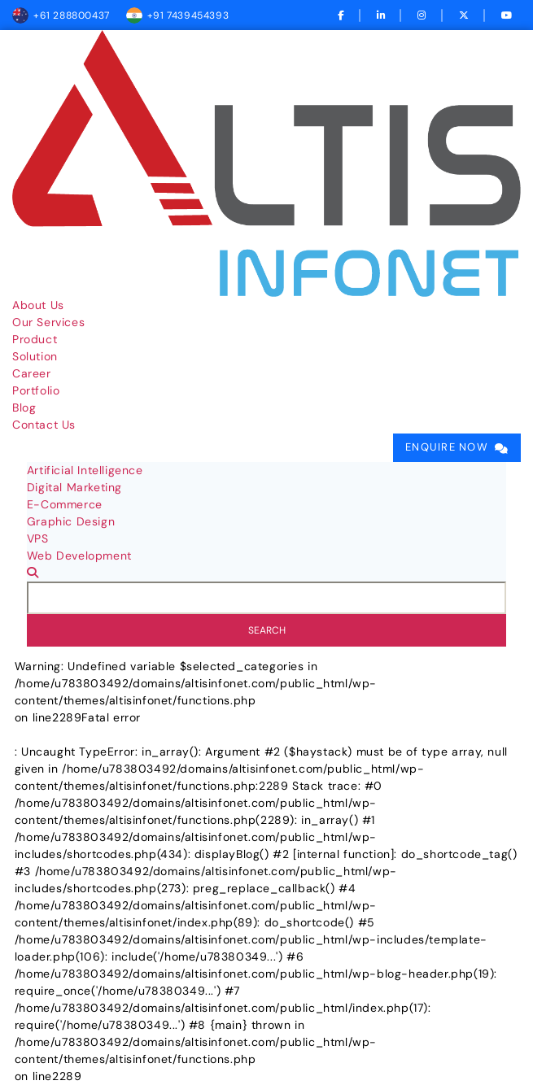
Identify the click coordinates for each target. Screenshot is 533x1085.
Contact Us (44, 424)
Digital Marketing (74, 487)
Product (34, 339)
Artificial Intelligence (85, 470)
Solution (35, 356)
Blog (24, 407)
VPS (38, 538)
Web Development (79, 555)
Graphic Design (71, 521)
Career (31, 373)
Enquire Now (446, 447)
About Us (38, 305)
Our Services (48, 322)
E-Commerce (65, 504)
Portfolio (35, 390)
